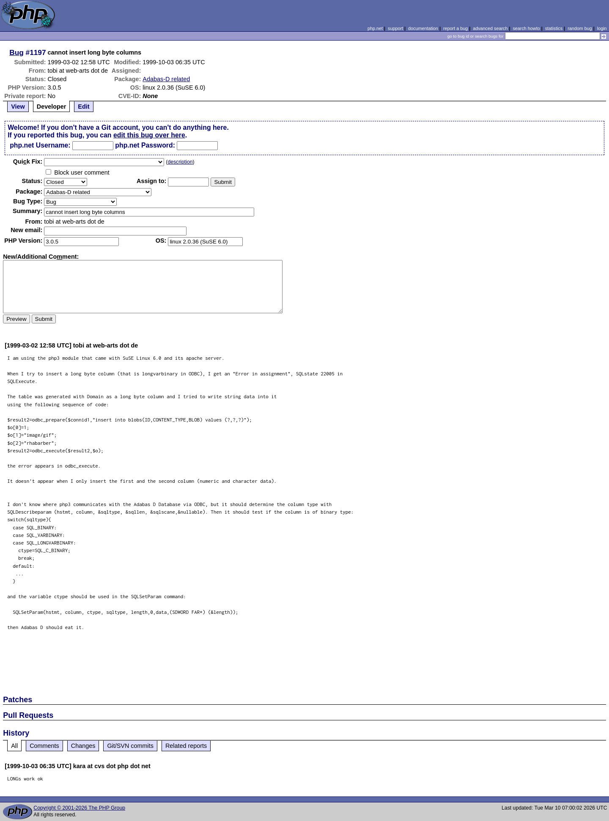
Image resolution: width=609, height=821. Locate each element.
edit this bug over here (149, 135)
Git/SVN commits (130, 745)
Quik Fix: (28, 161)
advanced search (490, 28)
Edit (83, 106)
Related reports (186, 745)
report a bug (455, 28)
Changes (83, 745)
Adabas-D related (166, 79)
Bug (16, 52)
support (395, 28)
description (179, 162)
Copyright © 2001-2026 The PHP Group (79, 808)
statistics (553, 28)
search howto (526, 28)
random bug (580, 28)
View (18, 106)
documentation (423, 28)
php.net (375, 28)
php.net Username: (40, 145)
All (14, 745)
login (602, 28)
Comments (44, 745)
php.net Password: (145, 145)
